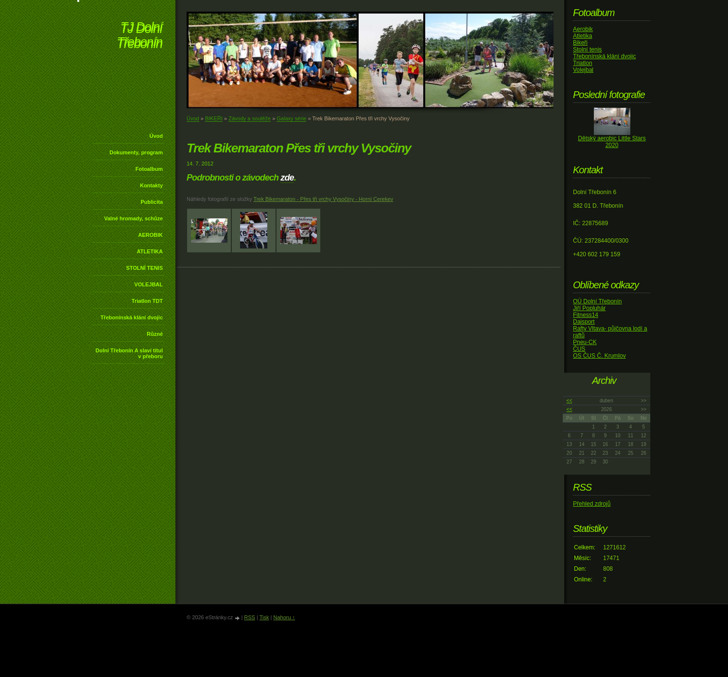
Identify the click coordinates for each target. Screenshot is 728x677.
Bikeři (580, 42)
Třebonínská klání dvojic (132, 317)
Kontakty (151, 185)
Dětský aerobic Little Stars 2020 (611, 142)
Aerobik (583, 29)
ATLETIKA (150, 251)
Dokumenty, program (136, 152)
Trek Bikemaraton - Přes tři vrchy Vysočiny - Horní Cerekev (323, 199)
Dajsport (584, 321)
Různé (155, 334)
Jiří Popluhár (589, 308)
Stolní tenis (587, 49)
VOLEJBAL (148, 284)
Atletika (582, 36)
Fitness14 (585, 315)
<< (569, 400)
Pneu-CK (585, 342)
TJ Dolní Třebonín (139, 36)
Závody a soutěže (249, 118)
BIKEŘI (214, 118)
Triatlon (582, 63)
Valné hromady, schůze (133, 218)
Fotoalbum (149, 169)
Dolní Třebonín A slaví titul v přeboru (129, 353)
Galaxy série (291, 118)
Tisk (264, 617)
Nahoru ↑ (284, 617)
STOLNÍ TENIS (144, 268)
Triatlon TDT (147, 301)
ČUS (579, 349)
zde (287, 177)
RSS (249, 617)
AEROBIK (150, 235)
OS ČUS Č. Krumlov (599, 355)
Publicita (151, 202)
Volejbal (583, 69)
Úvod (156, 136)
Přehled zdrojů (591, 503)
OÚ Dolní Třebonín (597, 301)
